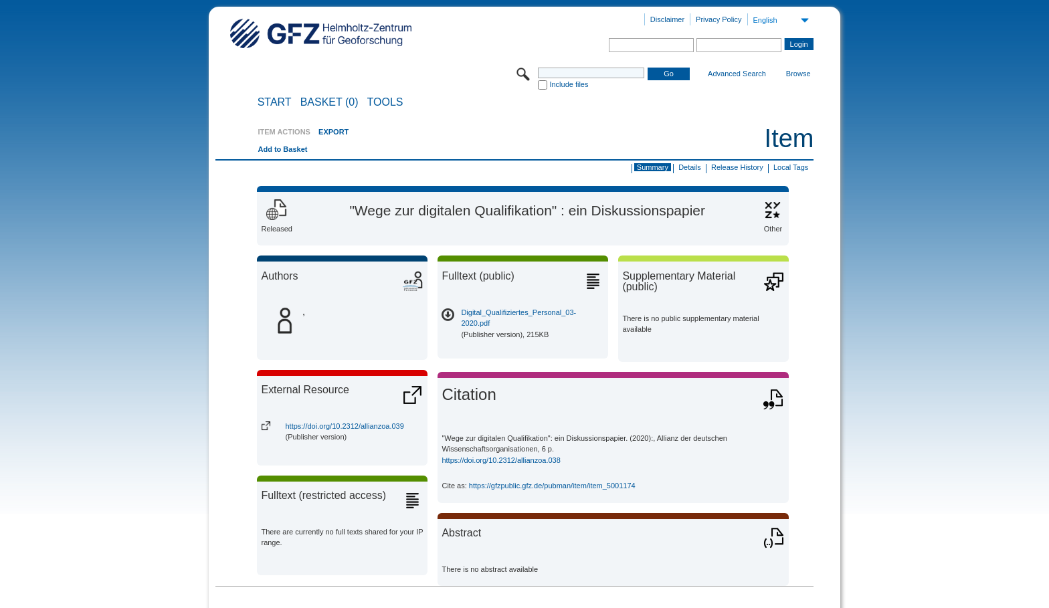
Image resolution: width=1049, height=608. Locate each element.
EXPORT (333, 132)
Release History (737, 167)
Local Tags (790, 167)
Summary (652, 167)
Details (689, 167)
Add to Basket (282, 149)
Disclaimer (667, 19)
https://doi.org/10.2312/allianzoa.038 (501, 460)
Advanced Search (737, 74)
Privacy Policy (718, 19)
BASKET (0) (329, 102)
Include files (568, 84)
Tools (385, 102)
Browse (798, 74)
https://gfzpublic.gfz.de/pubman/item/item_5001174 (552, 486)
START (275, 102)
